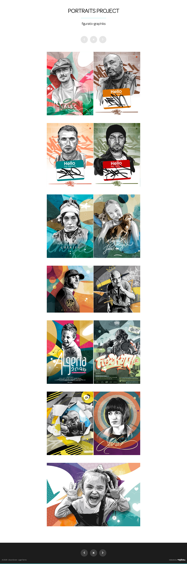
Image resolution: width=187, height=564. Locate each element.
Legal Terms (22, 560)
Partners (102, 39)
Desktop (93, 39)
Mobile (84, 39)
